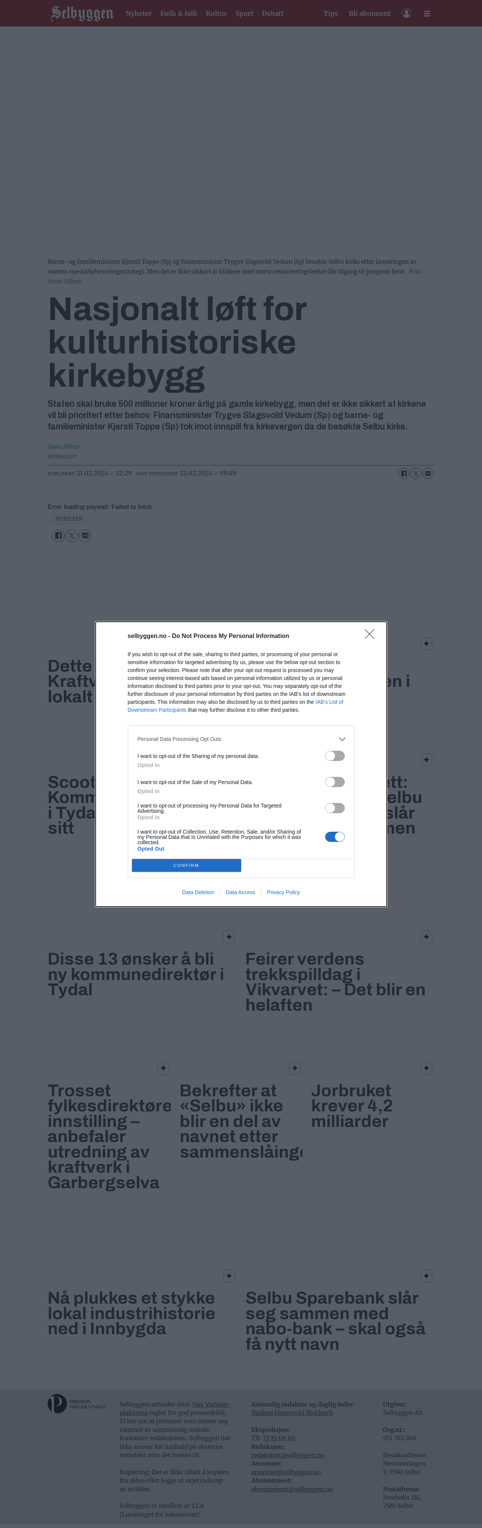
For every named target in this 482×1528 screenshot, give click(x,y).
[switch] (335, 756)
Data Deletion (198, 892)
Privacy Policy (283, 892)
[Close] (372, 636)
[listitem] (241, 739)
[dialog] (241, 764)
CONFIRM (186, 865)
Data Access (240, 892)
